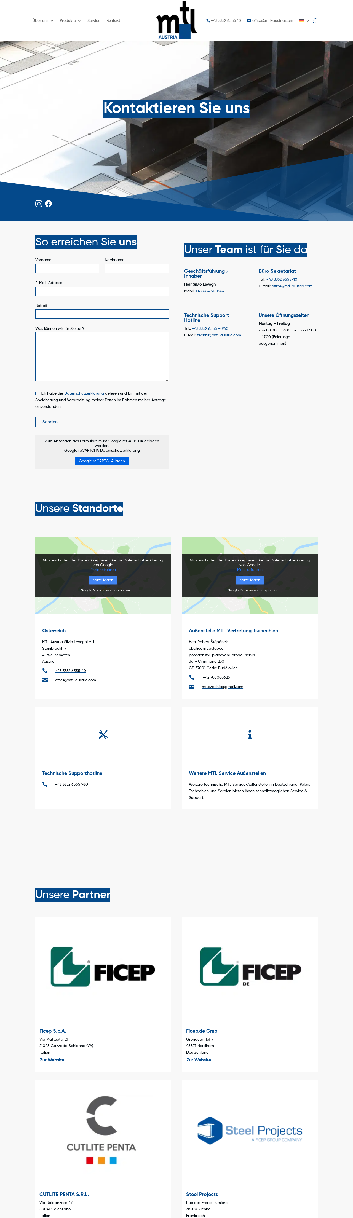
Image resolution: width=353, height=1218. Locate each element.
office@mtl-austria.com (272, 21)
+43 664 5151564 (210, 291)
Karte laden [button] (103, 580)
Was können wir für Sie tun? (59, 329)
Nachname (114, 260)
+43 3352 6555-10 (281, 280)
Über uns (40, 21)
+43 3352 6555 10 (226, 21)
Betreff (41, 306)
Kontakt (113, 21)
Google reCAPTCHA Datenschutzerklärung (102, 451)
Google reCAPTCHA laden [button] (102, 461)
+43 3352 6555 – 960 (210, 329)
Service (93, 21)
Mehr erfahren (103, 570)
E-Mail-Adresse (48, 283)
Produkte (68, 21)
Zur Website (52, 1060)
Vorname (43, 260)
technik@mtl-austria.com (219, 335)
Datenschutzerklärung (84, 393)
